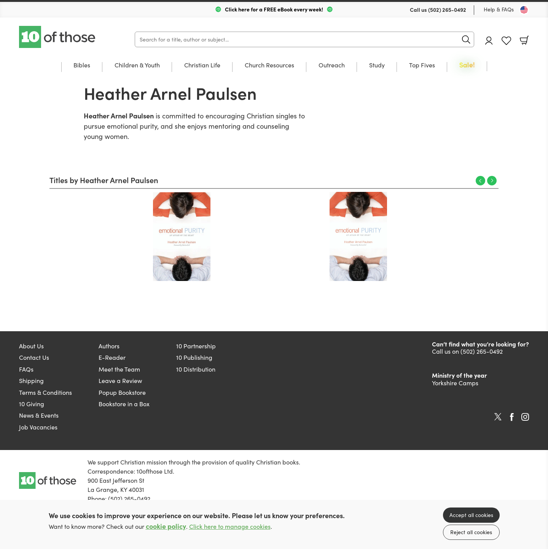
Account (489, 41)
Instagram (525, 417)
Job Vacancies (38, 427)
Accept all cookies (471, 515)
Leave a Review (120, 381)
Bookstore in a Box (124, 404)
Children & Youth (137, 65)
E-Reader (112, 357)
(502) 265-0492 (447, 9)
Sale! (467, 65)
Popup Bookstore (122, 392)
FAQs (26, 369)
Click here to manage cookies (230, 526)
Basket (524, 40)
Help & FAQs (499, 9)
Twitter (498, 417)
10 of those (58, 37)
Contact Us (34, 357)
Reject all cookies (471, 532)
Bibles (81, 65)
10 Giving (31, 404)
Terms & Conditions (45, 392)
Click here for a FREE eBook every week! (274, 9)
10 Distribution (195, 369)
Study (377, 65)
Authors (109, 346)
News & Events (39, 415)
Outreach (332, 65)
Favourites (506, 41)
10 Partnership (196, 346)
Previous (480, 180)
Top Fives (422, 65)
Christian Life (202, 65)
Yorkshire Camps (455, 383)
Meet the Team (119, 369)
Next (492, 180)
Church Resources (269, 65)
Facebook (512, 417)
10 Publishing (194, 357)
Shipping (31, 381)
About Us (31, 346)
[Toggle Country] (524, 10)
